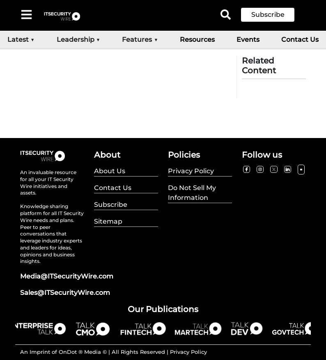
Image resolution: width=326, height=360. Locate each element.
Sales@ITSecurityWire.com (65, 293)
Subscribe (268, 14)
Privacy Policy (188, 352)
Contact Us (300, 39)
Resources (197, 39)
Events (247, 39)
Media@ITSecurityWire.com (66, 276)
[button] (274, 15)
